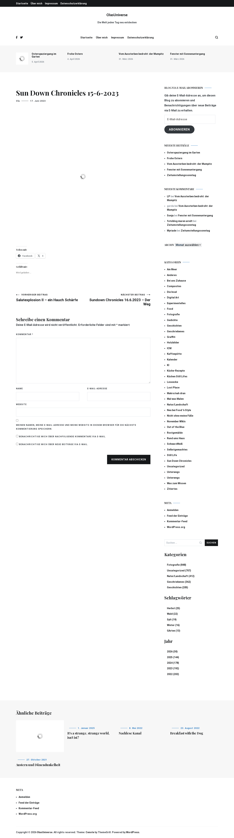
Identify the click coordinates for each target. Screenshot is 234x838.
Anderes (172, 275)
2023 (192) (173, 668)
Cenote (90, 832)
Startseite (22, 3)
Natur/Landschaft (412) (180, 576)
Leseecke (172, 382)
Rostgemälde (175, 432)
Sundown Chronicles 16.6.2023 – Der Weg (116, 300)
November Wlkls (176, 421)
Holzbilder (173, 342)
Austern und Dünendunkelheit (38, 765)
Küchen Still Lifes (177, 376)
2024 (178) (173, 662)
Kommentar (24, 334)
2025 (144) (173, 657)
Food (170, 308)
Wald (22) (172, 613)
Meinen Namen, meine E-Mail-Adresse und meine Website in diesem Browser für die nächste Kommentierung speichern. (76, 427)
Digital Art (173, 297)
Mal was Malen (175, 398)
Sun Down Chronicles (179, 460)
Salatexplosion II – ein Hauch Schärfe (49, 298)
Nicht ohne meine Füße (180, 415)
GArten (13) (173, 630)
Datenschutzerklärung (73, 3)
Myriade (171, 230)
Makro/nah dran (176, 393)
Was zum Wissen (176, 483)
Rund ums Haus (176, 438)
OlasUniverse (117, 15)
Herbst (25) (173, 608)
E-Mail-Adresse (97, 388)
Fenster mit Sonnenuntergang (187, 53)
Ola (18, 101)
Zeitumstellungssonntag (181, 175)
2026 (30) (172, 651)
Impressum (51, 3)
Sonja (170, 215)
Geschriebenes (175, 331)
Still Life (172, 455)
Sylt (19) (172, 619)
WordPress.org (176, 527)
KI (168, 365)
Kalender (172, 359)
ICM (169, 348)
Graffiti (171, 337)
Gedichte (172, 320)
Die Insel (172, 292)
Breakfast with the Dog (186, 733)
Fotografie (173, 314)
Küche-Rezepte (176, 370)
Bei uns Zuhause (176, 280)
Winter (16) (173, 625)
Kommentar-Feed (177, 521)
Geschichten (174, 325)
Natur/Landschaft (177, 404)
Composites (174, 286)
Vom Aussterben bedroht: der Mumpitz (141, 53)
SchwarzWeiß (175, 443)
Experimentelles (176, 303)
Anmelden (172, 510)
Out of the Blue (175, 427)
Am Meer (172, 269)
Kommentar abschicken (128, 459)
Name (19, 388)
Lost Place (173, 387)
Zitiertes (172, 488)
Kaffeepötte (174, 353)
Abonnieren (179, 129)
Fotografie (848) (176, 564)
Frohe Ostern (75, 53)
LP (168, 196)
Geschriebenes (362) (179, 581)
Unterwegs (173, 472)
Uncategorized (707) (179, 570)
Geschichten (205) (177, 587)
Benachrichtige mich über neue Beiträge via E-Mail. (53, 444)
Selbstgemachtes (177, 449)
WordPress (132, 832)
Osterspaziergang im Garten (44, 55)
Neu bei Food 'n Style (179, 410)
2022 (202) (173, 674)
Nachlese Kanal (130, 733)
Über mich (36, 3)
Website (21, 404)
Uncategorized (176, 466)
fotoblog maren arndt (179, 221)
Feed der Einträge (177, 515)
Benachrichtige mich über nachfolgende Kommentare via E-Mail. (62, 436)
